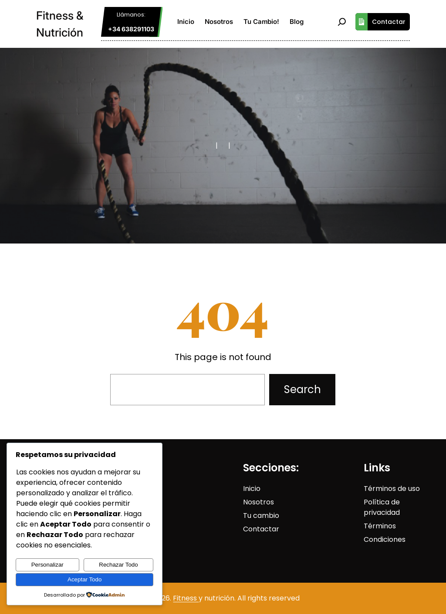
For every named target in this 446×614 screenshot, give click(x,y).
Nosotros (258, 502)
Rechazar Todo (118, 564)
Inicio (251, 489)
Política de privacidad (382, 507)
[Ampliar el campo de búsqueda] (342, 21)
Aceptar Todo (84, 579)
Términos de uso (392, 489)
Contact (257, 529)
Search (302, 389)
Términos (380, 526)
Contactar (380, 21)
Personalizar (47, 564)
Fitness (186, 598)
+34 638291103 (131, 29)
